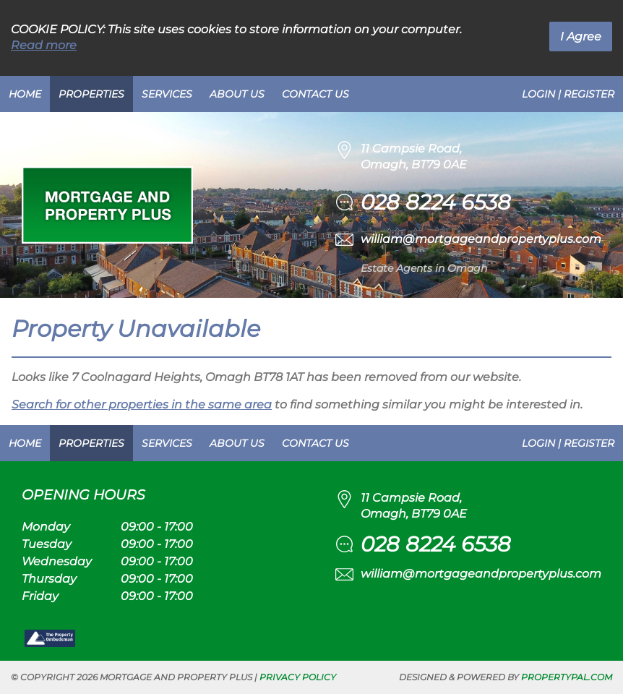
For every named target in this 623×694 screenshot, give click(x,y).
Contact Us (315, 93)
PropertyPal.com (566, 677)
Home (25, 93)
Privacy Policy (297, 677)
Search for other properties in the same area (142, 404)
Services (167, 93)
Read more (44, 45)
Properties (91, 93)
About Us (237, 93)
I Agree (580, 36)
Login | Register (568, 93)
